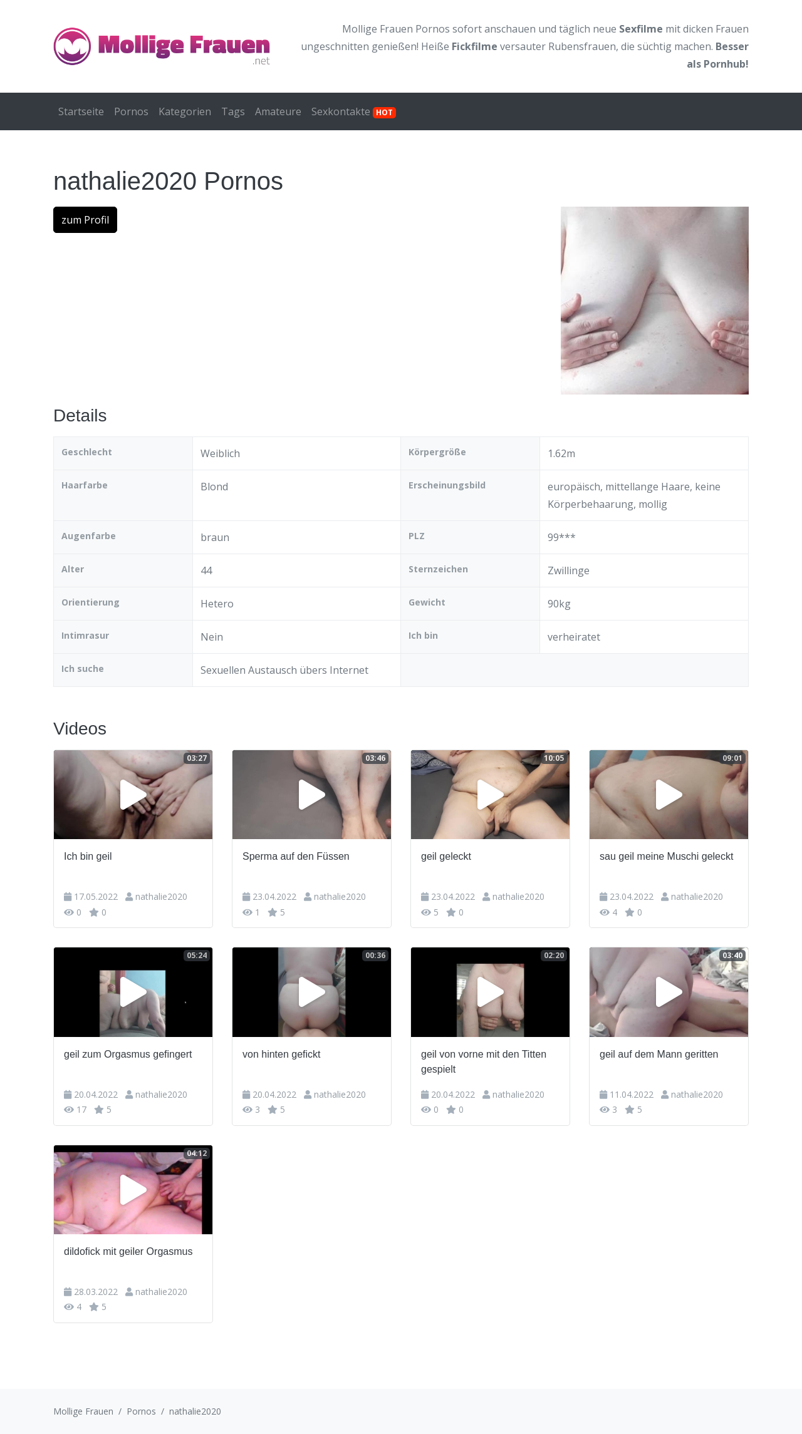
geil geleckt (446, 856)
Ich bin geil (88, 856)
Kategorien (185, 111)
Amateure (278, 111)
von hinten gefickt (281, 1054)
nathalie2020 (161, 896)
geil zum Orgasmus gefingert (128, 1054)
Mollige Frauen (83, 1411)
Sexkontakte (353, 111)
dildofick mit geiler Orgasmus (128, 1251)
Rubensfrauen (582, 46)
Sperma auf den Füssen (296, 856)
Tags (233, 111)
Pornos (131, 111)
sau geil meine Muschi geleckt (666, 856)
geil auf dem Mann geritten (659, 1054)
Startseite (81, 111)
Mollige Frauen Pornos (396, 29)
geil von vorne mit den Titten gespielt (483, 1062)
